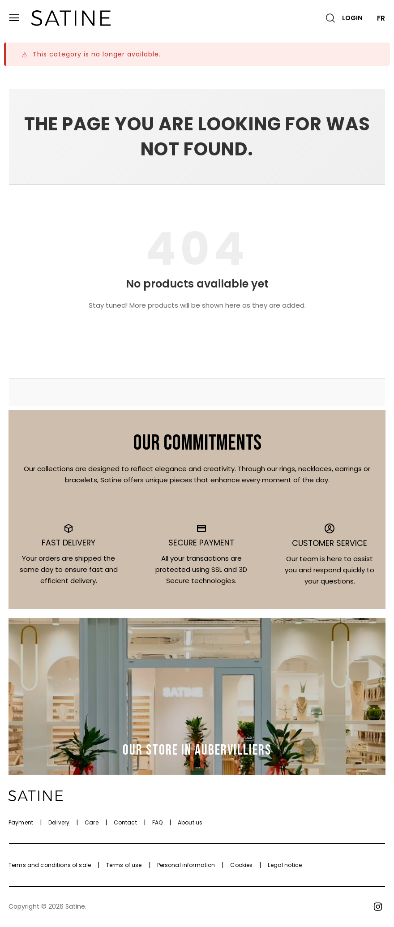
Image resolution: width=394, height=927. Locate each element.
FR (381, 18)
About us (190, 822)
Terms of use (124, 865)
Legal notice (285, 865)
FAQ (157, 822)
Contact (125, 822)
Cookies (241, 865)
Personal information (186, 865)
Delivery (58, 822)
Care (91, 822)
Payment (21, 822)
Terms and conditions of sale (50, 865)
